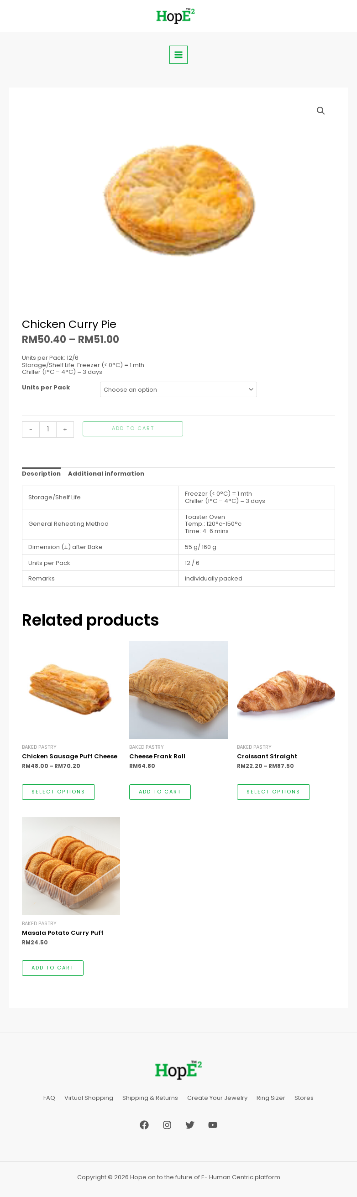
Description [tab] (41, 473)
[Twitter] (189, 1123)
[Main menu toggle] (178, 55)
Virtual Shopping (88, 1097)
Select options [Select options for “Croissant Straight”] (273, 791)
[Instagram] (167, 1123)
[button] (321, 111)
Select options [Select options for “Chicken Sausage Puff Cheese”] (58, 791)
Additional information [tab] (106, 473)
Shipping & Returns (150, 1097)
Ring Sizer (271, 1097)
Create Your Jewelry (217, 1097)
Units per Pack (46, 387)
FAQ (49, 1097)
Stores (304, 1097)
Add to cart (133, 428)
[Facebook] (144, 1123)
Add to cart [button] (160, 791)
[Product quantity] (48, 429)
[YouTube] (212, 1123)
